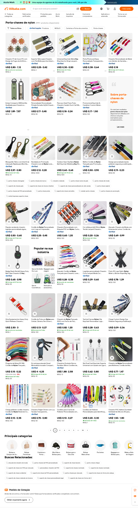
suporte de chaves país (14, 186)
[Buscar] (86, 9)
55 (83, 430)
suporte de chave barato (71, 463)
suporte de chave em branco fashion (41, 186)
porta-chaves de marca (37, 181)
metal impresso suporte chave (17, 196)
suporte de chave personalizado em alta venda (74, 186)
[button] (77, 8)
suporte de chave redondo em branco (19, 478)
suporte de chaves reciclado (74, 468)
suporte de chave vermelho (64, 191)
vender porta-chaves (87, 191)
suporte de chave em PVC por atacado (19, 468)
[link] (135, 490)
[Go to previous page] (51, 430)
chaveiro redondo (57, 181)
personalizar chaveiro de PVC (48, 468)
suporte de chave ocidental (16, 473)
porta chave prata (43, 191)
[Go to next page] (87, 430)
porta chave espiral (102, 186)
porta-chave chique (92, 463)
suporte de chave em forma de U (80, 478)
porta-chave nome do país (78, 181)
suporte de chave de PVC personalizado (44, 473)
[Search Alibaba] (54, 8)
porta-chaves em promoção (109, 191)
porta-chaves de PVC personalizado (19, 191)
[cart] (108, 9)
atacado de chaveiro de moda (17, 463)
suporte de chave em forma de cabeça (100, 473)
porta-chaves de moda (100, 181)
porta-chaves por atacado (72, 473)
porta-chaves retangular (15, 181)
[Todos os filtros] (14, 28)
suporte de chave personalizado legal (50, 478)
